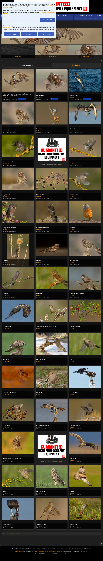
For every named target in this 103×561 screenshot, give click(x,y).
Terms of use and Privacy (40, 551)
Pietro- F (7, 97)
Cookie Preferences (53, 551)
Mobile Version (18, 551)
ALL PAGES (10, 534)
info (61, 164)
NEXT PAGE (19, 534)
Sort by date (76, 65)
